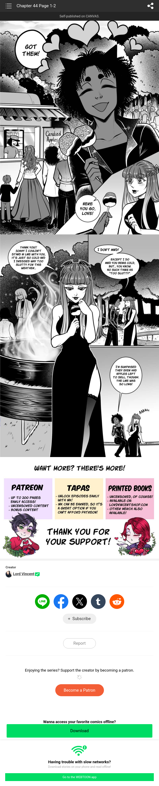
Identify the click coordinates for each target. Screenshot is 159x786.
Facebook (61, 601)
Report (79, 643)
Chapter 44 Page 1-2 (36, 5)
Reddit (117, 601)
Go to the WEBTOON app (79, 777)
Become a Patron (79, 690)
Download (79, 730)
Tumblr (98, 601)
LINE (42, 601)
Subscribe (81, 618)
